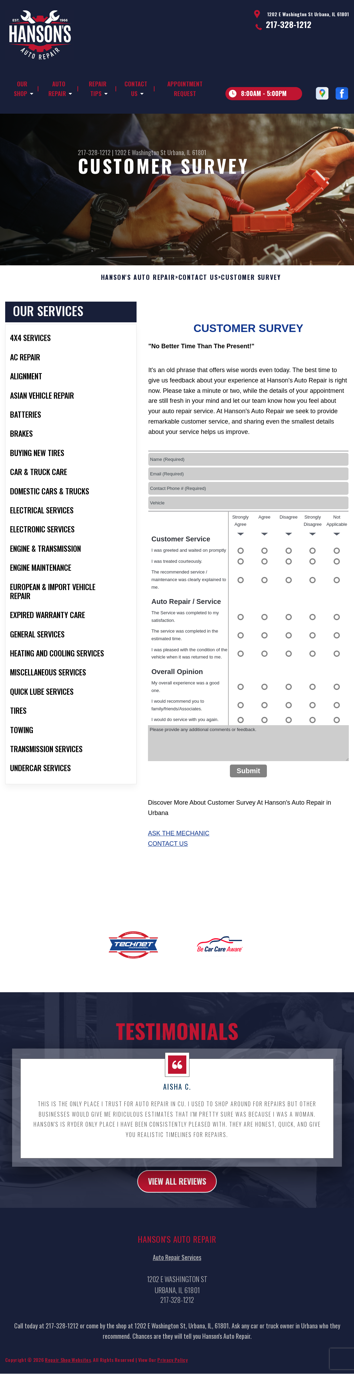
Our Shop (20, 88)
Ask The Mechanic (178, 848)
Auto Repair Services (177, 1272)
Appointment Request (185, 88)
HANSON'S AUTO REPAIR (138, 292)
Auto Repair (57, 88)
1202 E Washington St (140, 152)
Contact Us (135, 88)
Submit (248, 785)
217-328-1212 (288, 24)
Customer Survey (251, 292)
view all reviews (177, 1196)
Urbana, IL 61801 (186, 152)
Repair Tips (97, 88)
